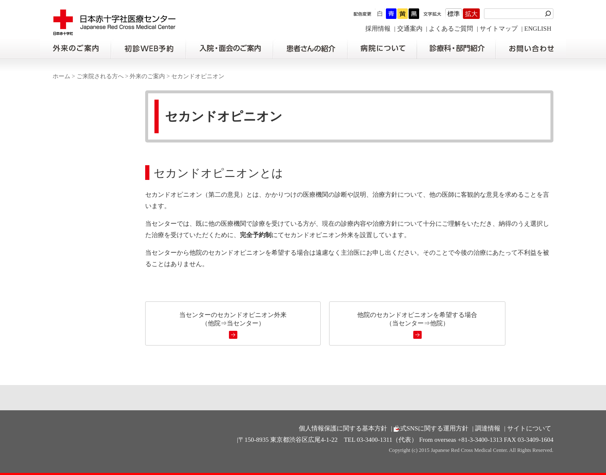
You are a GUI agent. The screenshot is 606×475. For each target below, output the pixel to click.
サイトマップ (499, 28)
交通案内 (410, 28)
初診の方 (148, 49)
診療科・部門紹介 (456, 49)
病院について (382, 49)
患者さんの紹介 (310, 49)
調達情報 (487, 428)
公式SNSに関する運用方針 (431, 428)
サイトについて (529, 428)
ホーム (61, 76)
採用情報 (378, 28)
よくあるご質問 (451, 28)
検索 (549, 13)
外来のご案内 (75, 49)
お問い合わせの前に (531, 49)
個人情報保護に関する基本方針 (343, 428)
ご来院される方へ (100, 76)
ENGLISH (537, 28)
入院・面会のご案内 (229, 49)
